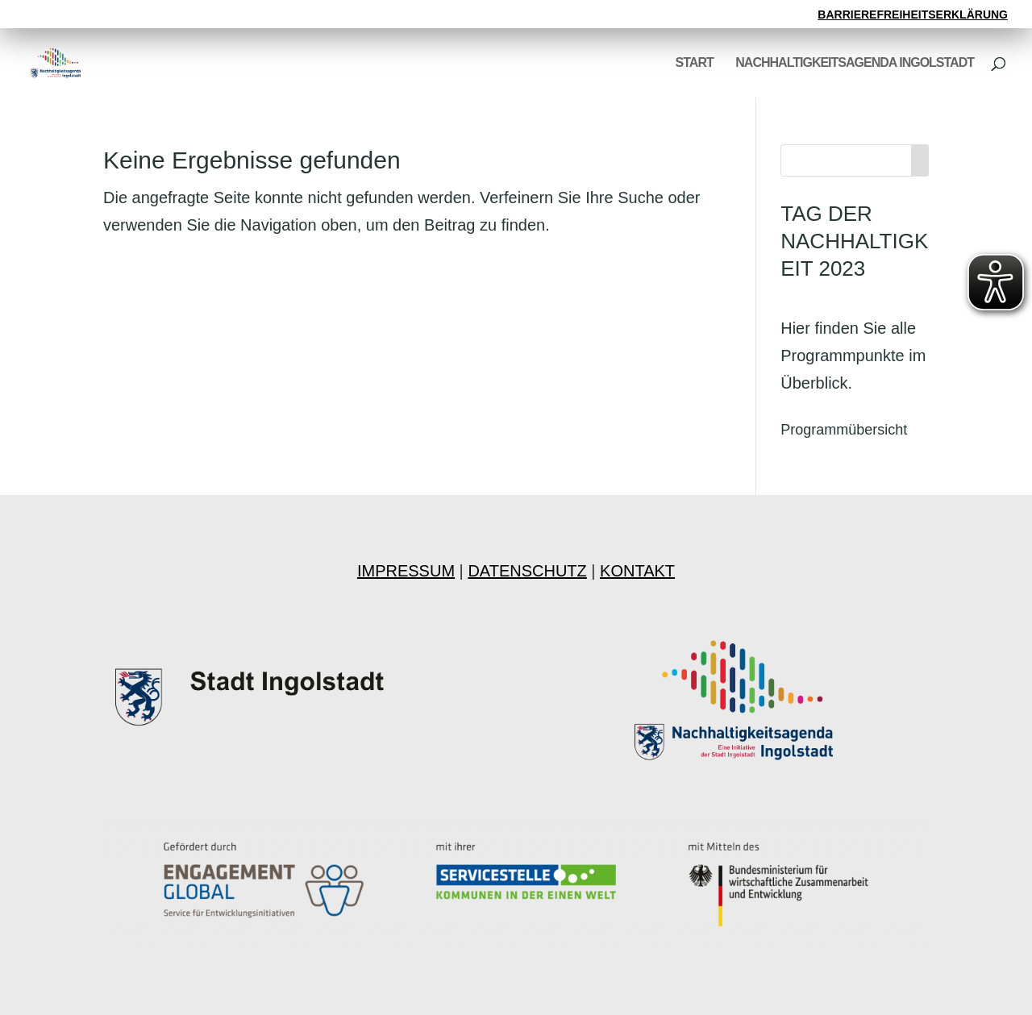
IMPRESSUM (406, 571)
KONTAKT (637, 571)
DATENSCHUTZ (527, 571)
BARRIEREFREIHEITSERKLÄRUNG (913, 15)
